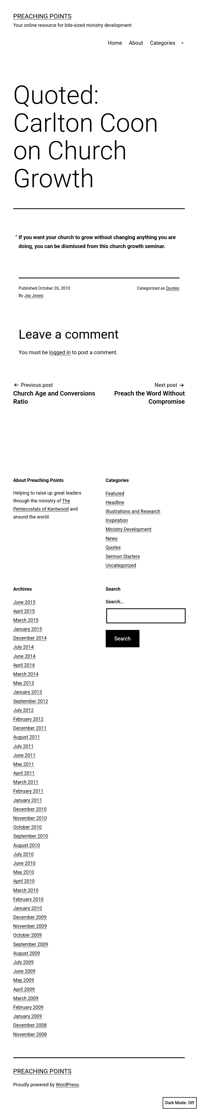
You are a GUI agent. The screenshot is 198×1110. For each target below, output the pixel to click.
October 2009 (27, 935)
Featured (115, 493)
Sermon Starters (123, 556)
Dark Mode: (179, 1103)
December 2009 (30, 917)
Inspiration (117, 520)
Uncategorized (121, 565)
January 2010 (27, 908)
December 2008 (30, 1025)
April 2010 (24, 881)
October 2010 (27, 827)
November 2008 (30, 1034)
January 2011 (27, 800)
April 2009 (24, 989)
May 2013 (23, 683)
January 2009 (27, 1016)
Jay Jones (33, 295)
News (112, 538)
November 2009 (30, 926)
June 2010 (24, 863)
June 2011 (24, 755)
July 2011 (23, 746)
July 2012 (23, 710)
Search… (115, 601)
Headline (115, 502)
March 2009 (25, 998)
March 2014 (25, 674)
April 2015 (24, 611)
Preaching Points (42, 16)
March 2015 (25, 620)
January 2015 (27, 629)
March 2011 (25, 782)
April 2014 (24, 665)
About (136, 43)
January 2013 (27, 692)
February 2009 (28, 1007)
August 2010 (26, 845)
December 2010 (30, 809)
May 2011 (23, 764)
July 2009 (23, 962)
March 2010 (25, 890)
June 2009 (24, 971)
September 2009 (30, 944)
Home (115, 43)
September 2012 (30, 701)
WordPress (67, 1084)
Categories (162, 43)
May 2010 (23, 872)
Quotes (173, 288)
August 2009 (26, 953)
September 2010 (30, 836)
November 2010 (30, 818)
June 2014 (24, 656)
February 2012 (28, 719)
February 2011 (28, 791)
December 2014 (30, 638)
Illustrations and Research (133, 511)
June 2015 (24, 602)
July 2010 (23, 854)
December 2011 (30, 728)
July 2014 (23, 647)
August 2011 (26, 737)
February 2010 (28, 899)
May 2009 (23, 980)
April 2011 (24, 773)
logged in (59, 352)
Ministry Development (129, 529)
